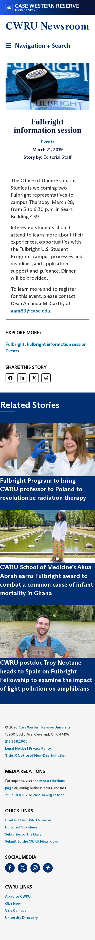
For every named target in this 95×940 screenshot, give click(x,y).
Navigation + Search (36, 46)
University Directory (21, 917)
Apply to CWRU (18, 896)
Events (12, 351)
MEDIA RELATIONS (25, 771)
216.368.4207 (16, 795)
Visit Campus (15, 910)
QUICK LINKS (19, 811)
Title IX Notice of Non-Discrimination (35, 755)
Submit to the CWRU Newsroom (31, 841)
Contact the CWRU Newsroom (30, 820)
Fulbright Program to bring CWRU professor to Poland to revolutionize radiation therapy (43, 489)
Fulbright (15, 344)
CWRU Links (18, 887)
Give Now (13, 903)
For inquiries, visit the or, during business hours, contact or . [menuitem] (36, 787)
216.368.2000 (16, 741)
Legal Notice (15, 748)
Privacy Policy (40, 748)
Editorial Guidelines (21, 827)
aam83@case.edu (30, 311)
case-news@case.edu (50, 795)
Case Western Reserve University (44, 727)
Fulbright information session (56, 344)
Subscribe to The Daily (23, 834)
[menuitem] (47, 820)
